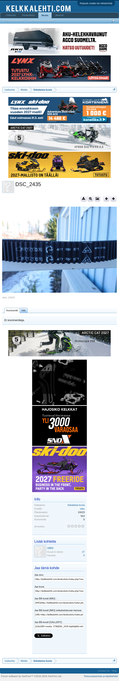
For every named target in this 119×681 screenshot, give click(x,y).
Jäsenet (59, 15)
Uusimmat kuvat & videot (41, 20)
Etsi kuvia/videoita (13, 20)
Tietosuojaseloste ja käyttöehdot (101, 676)
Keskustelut (28, 15)
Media (45, 15)
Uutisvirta (11, 15)
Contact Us (104, 670)
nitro (4, 297)
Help (114, 670)
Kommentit (12, 310)
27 (83, 552)
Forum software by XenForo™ (31, 676)
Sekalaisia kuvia (76, 505)
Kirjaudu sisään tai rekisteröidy (96, 3)
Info (24, 310)
